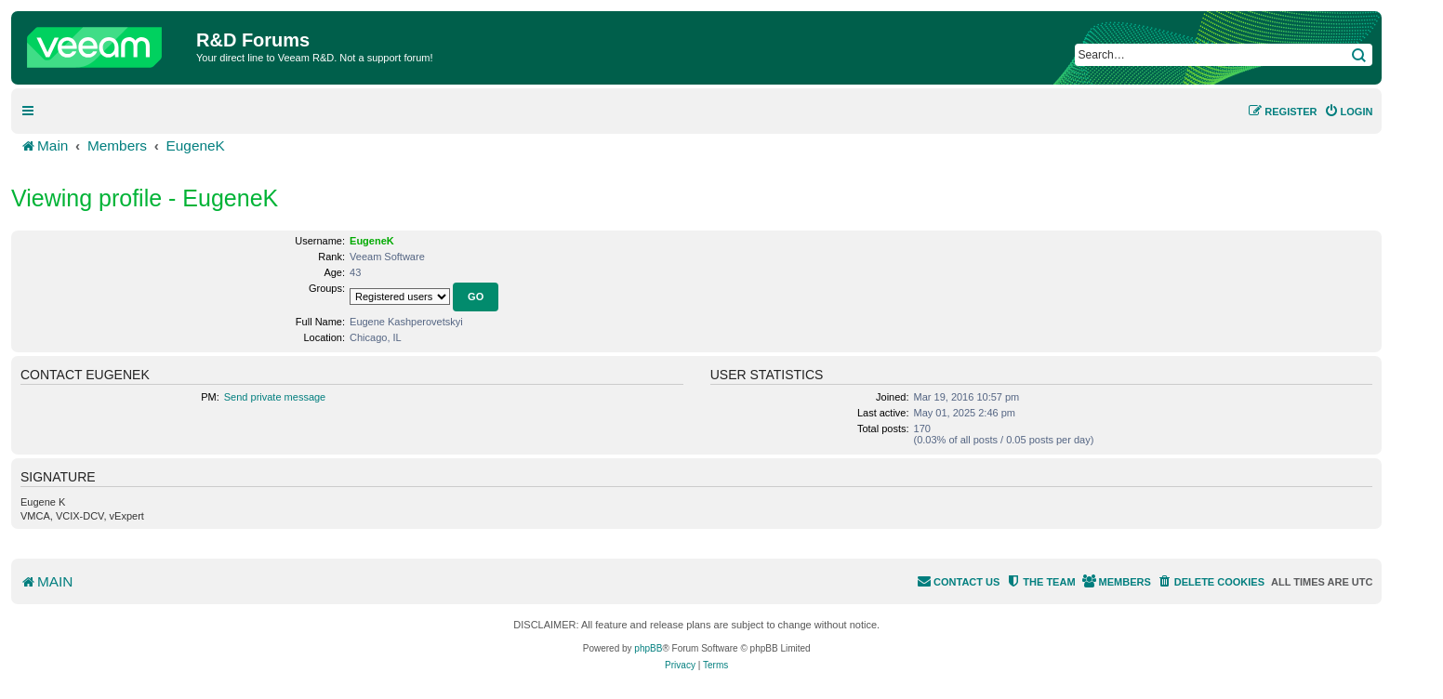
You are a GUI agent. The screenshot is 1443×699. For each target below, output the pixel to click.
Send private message (274, 396)
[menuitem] (1348, 111)
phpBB (648, 648)
